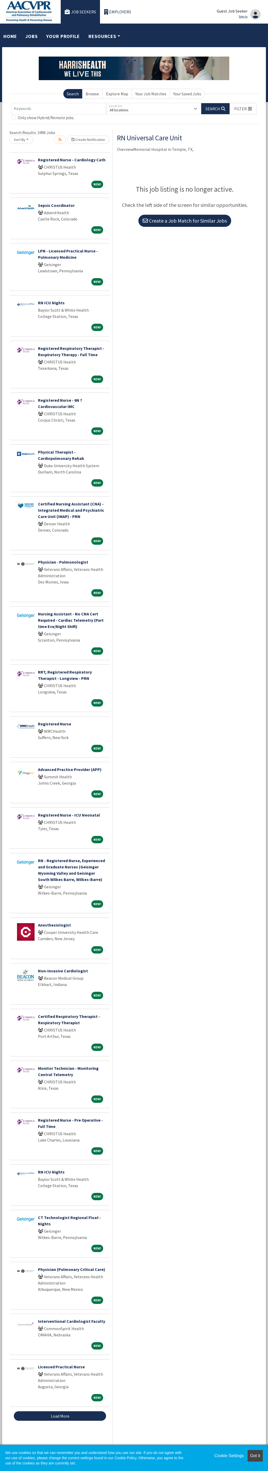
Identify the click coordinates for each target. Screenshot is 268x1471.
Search (73, 93)
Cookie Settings (229, 1455)
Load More (60, 1416)
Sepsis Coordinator (56, 205)
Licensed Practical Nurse (61, 1366)
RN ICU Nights (51, 302)
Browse (92, 93)
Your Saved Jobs (187, 93)
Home (10, 36)
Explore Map (117, 93)
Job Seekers (80, 12)
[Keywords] (59, 108)
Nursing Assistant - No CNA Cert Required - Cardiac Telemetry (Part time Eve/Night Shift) (71, 620)
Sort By (19, 139)
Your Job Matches (150, 93)
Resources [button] (102, 36)
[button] (243, 108)
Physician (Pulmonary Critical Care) (71, 1269)
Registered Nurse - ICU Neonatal (69, 815)
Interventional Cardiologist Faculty (71, 1321)
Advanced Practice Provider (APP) (70, 769)
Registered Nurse (54, 723)
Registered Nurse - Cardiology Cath (71, 159)
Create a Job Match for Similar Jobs (185, 220)
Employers (117, 12)
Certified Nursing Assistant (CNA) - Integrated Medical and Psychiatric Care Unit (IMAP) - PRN (71, 510)
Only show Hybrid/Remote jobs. (46, 117)
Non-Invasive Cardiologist (63, 970)
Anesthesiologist (54, 925)
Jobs (31, 36)
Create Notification (88, 139)
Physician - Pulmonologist (63, 562)
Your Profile (63, 36)
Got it (255, 1455)
